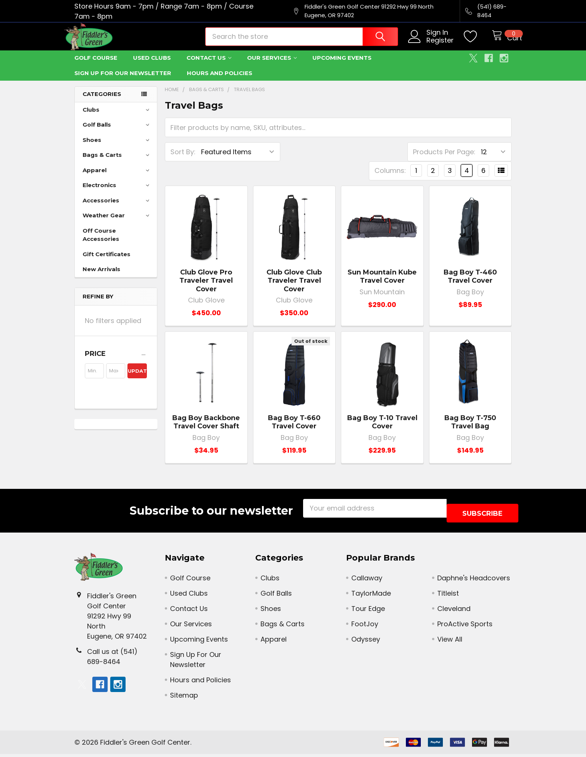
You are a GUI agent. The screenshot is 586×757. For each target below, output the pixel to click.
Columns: (390, 178)
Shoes (117, 147)
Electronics (117, 192)
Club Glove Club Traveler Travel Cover (294, 288)
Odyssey (365, 642)
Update (137, 379)
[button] (116, 361)
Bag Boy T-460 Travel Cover (470, 284)
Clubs (117, 117)
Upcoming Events (341, 65)
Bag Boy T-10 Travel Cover (382, 430)
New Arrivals (101, 276)
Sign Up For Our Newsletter (122, 80)
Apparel (117, 178)
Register (431, 46)
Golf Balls (117, 132)
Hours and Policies (219, 80)
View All (449, 642)
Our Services (272, 65)
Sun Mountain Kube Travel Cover (382, 284)
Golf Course (95, 65)
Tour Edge (368, 611)
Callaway (366, 581)
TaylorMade (371, 596)
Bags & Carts (117, 162)
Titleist (448, 596)
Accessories (117, 208)
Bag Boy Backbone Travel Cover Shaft (206, 430)
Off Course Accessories (101, 243)
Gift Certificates (106, 262)
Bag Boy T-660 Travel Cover (294, 430)
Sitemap (184, 698)
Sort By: (182, 159)
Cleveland (454, 611)
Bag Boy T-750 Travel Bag (470, 430)
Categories (102, 101)
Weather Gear (117, 223)
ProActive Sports (465, 627)
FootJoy (364, 627)
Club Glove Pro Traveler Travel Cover (206, 288)
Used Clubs (152, 65)
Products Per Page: (444, 159)
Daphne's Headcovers (473, 581)
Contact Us (208, 65)
